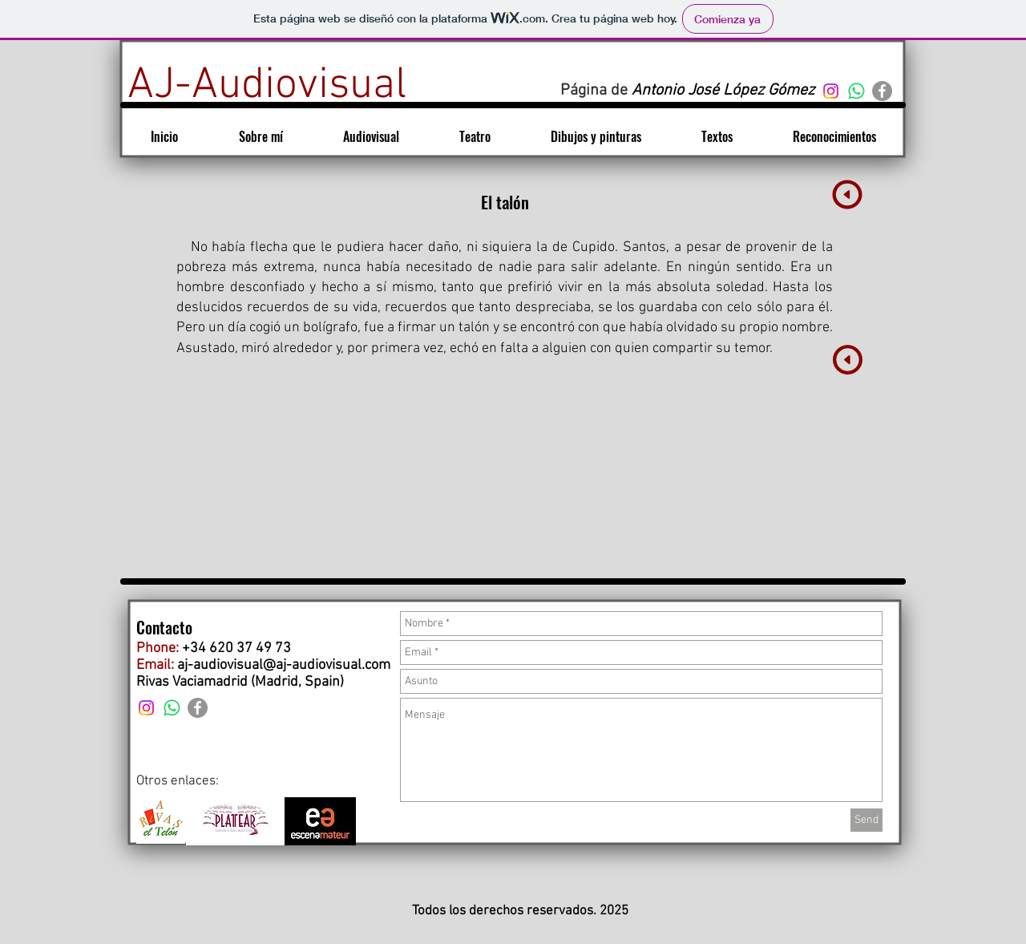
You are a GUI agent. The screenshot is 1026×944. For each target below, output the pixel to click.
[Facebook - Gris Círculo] (882, 91)
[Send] (866, 820)
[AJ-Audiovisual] (267, 86)
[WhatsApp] (856, 91)
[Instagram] (831, 91)
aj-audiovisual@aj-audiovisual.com (283, 665)
